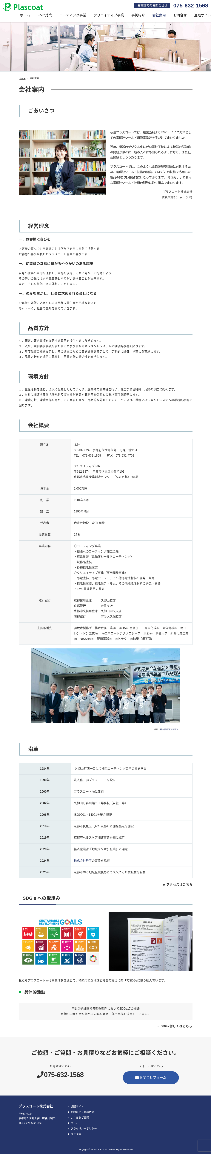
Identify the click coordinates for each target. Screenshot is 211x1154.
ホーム (25, 16)
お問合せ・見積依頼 (82, 1112)
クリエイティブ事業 (109, 16)
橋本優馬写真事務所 (169, 730)
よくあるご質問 (80, 1118)
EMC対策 (45, 16)
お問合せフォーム (150, 1078)
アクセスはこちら (178, 885)
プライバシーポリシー (84, 1129)
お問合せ (180, 16)
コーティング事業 (72, 16)
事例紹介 (138, 16)
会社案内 (159, 16)
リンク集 (76, 1134)
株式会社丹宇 (83, 861)
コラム (74, 1123)
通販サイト (77, 1107)
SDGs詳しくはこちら (175, 1027)
